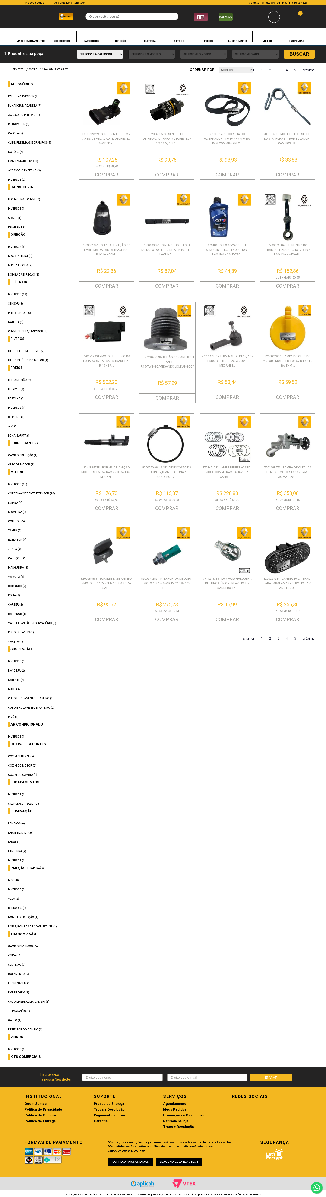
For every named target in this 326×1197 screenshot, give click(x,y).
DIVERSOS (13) (17, 294)
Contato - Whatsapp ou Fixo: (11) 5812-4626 (278, 2)
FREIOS (208, 41)
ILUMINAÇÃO (21, 811)
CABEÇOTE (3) (17, 558)
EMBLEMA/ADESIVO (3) (23, 161)
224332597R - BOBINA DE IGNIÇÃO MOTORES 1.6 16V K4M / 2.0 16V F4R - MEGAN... (106, 472)
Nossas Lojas (34, 2)
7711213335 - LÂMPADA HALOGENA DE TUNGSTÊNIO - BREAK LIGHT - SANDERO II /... (227, 583)
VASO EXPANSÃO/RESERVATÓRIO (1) (32, 623)
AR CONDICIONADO (26, 724)
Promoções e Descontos (183, 1115)
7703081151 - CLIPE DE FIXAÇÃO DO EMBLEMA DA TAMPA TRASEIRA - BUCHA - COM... (106, 249)
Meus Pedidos (175, 1109)
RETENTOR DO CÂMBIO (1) (25, 1029)
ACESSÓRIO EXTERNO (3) (24, 170)
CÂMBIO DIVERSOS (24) (23, 946)
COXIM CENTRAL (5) (21, 756)
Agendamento (174, 1104)
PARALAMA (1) (17, 227)
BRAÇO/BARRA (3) (20, 256)
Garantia (101, 1121)
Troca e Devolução (109, 1109)
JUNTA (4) (14, 549)
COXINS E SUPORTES (28, 744)
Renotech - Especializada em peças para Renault (18, 15)
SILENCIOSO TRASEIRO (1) (25, 803)
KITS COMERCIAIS (25, 1057)
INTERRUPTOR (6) (19, 312)
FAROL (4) (14, 842)
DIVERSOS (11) (17, 484)
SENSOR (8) (15, 303)
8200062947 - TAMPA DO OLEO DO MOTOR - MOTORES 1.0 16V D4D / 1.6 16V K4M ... (287, 361)
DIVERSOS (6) (16, 246)
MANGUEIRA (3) (18, 567)
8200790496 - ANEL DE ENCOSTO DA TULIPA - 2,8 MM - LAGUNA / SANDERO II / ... (166, 472)
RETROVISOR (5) (18, 124)
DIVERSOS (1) (16, 208)
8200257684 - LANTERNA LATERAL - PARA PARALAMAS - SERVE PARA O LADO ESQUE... (287, 583)
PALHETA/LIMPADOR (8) (23, 96)
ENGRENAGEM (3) (19, 983)
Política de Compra (40, 1115)
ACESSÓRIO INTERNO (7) (24, 114)
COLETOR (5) (16, 521)
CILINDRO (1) (16, 417)
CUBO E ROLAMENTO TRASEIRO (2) (31, 698)
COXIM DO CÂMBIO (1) (22, 774)
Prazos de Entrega (109, 1104)
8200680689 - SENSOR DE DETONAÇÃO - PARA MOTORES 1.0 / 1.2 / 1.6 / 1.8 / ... (167, 138)
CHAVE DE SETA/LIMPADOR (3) (27, 331)
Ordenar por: (202, 70)
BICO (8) (13, 880)
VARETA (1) (15, 641)
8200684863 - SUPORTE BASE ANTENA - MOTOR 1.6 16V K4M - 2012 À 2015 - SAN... (106, 583)
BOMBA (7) (15, 502)
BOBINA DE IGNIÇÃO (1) (23, 917)
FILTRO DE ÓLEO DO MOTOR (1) (28, 360)
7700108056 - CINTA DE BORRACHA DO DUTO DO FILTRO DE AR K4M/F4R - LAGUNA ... (166, 249)
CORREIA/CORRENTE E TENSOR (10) (31, 493)
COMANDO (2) (17, 586)
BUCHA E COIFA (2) (20, 265)
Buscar (299, 54)
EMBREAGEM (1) (18, 992)
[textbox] (131, 16)
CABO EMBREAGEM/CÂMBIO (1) (28, 1001)
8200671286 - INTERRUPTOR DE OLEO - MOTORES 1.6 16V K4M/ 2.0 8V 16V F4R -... (167, 583)
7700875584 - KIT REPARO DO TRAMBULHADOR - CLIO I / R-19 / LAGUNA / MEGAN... (288, 249)
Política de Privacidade (43, 1109)
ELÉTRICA (150, 41)
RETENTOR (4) (17, 539)
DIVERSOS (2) (16, 179)
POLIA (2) (14, 595)
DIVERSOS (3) (16, 661)
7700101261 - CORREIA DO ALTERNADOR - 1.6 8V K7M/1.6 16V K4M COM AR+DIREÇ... (227, 138)
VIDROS (16, 1037)
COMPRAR (106, 175)
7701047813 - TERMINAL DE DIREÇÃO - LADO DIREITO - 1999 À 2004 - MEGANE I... (227, 361)
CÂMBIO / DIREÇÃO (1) (22, 455)
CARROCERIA (91, 41)
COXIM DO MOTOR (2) (22, 765)
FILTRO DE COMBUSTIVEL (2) (26, 351)
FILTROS (179, 41)
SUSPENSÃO (296, 41)
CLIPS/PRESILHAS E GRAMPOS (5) (29, 142)
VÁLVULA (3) (16, 576)
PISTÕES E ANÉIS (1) (21, 632)
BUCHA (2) (15, 689)
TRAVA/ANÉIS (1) (19, 1011)
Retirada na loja (175, 1121)
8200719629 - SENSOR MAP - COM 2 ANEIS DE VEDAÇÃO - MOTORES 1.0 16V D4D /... (106, 138)
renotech (19, 69)
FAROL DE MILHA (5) (21, 832)
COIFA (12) (15, 955)
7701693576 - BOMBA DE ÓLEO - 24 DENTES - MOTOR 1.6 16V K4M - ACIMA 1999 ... (287, 472)
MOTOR (267, 41)
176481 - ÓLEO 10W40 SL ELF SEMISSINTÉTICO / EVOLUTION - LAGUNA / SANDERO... (227, 249)
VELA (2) (13, 898)
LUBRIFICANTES (238, 41)
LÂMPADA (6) (16, 823)
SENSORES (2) (17, 908)
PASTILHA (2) (16, 398)
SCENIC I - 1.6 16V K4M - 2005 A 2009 (49, 69)
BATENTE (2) (16, 680)
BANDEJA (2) (16, 670)
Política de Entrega (40, 1121)
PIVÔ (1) (13, 717)
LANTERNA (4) (17, 851)
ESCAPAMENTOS (24, 782)
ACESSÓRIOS (62, 41)
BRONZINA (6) (17, 512)
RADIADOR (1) (17, 614)
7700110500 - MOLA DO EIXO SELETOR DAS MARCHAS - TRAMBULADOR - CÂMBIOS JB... (287, 138)
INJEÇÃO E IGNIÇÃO (27, 868)
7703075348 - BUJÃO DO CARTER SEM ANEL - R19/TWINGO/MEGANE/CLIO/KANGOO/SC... (170, 361)
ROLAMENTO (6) (18, 974)
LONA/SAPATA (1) (19, 435)
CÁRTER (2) (15, 604)
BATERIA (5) (15, 322)
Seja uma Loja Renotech (69, 2)
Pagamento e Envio (109, 1115)
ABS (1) (13, 426)
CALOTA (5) (15, 133)
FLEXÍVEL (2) (16, 389)
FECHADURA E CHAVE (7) (24, 199)
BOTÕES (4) (15, 152)
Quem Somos (36, 1104)
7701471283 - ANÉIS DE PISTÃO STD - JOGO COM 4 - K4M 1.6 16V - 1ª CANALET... (227, 472)
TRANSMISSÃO (23, 934)
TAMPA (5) (14, 530)
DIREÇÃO (120, 41)
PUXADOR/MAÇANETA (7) (24, 105)
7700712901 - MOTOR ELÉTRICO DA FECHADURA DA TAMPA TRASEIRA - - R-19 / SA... (107, 361)
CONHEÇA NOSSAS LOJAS (130, 1161)
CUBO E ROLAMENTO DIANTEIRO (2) (31, 707)
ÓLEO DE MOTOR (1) (21, 464)
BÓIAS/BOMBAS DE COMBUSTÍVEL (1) (32, 926)
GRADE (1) (14, 218)
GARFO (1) (14, 1020)
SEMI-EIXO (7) (16, 964)
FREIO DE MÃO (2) (19, 380)
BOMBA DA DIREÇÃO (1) (23, 274)
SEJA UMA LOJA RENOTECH (179, 1161)
